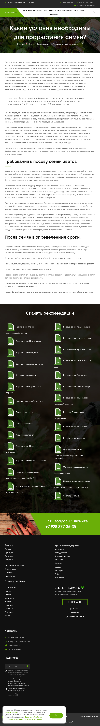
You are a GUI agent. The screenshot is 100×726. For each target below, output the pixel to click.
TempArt (71, 722)
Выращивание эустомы (69, 438)
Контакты (54, 14)
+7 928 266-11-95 (85, 2)
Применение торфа (19, 412)
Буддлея (58, 563)
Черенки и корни (14, 565)
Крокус (8, 601)
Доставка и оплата (75, 616)
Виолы (8, 549)
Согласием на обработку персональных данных (18, 679)
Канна (7, 616)
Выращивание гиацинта (22, 353)
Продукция (37, 10)
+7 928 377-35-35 (60, 527)
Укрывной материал (20, 435)
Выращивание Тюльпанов (70, 427)
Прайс (45, 10)
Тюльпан (9, 609)
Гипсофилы (10, 576)
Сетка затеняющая (19, 424)
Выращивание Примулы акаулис (26, 461)
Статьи (76, 10)
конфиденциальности (18, 693)
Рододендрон (61, 553)
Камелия (59, 560)
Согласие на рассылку (89, 716)
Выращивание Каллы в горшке (73, 338)
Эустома (9, 556)
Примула (9, 553)
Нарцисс (9, 605)
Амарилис (9, 612)
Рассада (9, 545)
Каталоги (52, 10)
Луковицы (10, 587)
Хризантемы (10, 569)
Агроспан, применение (21, 375)
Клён (57, 574)
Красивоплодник (62, 556)
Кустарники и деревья (67, 545)
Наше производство (64, 10)
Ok (56, 715)
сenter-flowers (14, 649)
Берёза (58, 567)
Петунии (9, 560)
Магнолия (59, 549)
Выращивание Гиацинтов (70, 375)
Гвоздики (9, 573)
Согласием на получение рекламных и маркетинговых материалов (18, 683)
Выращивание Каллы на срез (72, 327)
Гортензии (59, 578)
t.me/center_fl (14, 645)
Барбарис (59, 570)
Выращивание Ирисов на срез (72, 349)
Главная (20, 44)
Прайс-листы (75, 609)
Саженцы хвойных (15, 581)
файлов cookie (11, 712)
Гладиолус (9, 598)
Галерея (82, 10)
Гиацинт (8, 594)
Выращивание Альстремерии (24, 364)
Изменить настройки (33, 719)
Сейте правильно (66, 496)
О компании (27, 10)
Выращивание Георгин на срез (72, 387)
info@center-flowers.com (86, 6)
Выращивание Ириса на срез (24, 341)
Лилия (8, 591)
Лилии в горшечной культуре (24, 401)
